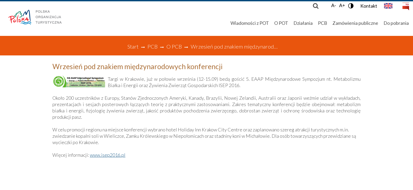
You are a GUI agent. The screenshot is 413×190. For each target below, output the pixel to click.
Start (133, 46)
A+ (342, 5)
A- (333, 5)
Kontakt (368, 6)
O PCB (174, 46)
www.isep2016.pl (107, 155)
